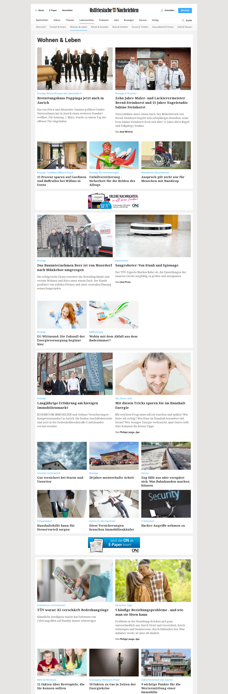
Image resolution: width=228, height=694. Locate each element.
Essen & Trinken (140, 27)
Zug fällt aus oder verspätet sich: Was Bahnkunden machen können (165, 465)
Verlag (155, 20)
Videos (56, 20)
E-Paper (53, 10)
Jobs (116, 20)
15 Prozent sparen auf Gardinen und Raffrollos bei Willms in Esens (61, 181)
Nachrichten (42, 20)
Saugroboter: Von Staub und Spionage (146, 249)
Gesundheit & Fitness (163, 27)
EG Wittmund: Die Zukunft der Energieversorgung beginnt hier (61, 324)
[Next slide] (188, 27)
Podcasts (103, 20)
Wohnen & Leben (78, 27)
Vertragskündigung (125, 681)
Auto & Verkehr (120, 27)
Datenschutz (77, 681)
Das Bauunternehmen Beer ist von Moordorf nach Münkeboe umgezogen (74, 251)
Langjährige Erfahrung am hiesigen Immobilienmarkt (67, 389)
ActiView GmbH (129, 684)
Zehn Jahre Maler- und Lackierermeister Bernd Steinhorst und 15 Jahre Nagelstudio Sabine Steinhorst (151, 102)
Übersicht (41, 27)
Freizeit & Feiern (58, 27)
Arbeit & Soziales (99, 27)
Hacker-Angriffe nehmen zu (163, 509)
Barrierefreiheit (106, 681)
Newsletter (67, 10)
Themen (70, 20)
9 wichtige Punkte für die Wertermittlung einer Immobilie (161, 656)
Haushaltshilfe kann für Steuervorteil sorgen (56, 511)
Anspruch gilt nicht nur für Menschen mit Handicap (162, 179)
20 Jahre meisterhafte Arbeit (111, 461)
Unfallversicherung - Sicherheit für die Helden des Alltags (112, 181)
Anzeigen (129, 20)
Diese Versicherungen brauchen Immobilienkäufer (111, 511)
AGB (67, 681)
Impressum (91, 681)
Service (143, 20)
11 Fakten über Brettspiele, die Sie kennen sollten (61, 654)
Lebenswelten (86, 20)
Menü (39, 10)
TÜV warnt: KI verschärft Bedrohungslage (73, 577)
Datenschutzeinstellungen (149, 681)
